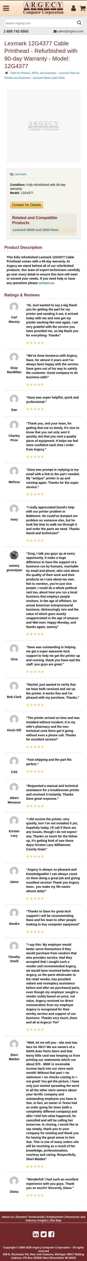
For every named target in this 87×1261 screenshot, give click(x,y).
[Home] (6, 72)
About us (8, 1217)
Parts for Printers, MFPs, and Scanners (33, 73)
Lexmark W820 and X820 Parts (35, 230)
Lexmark (20, 174)
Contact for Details (26, 205)
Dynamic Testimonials (30, 1217)
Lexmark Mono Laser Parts (49, 77)
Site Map (55, 1220)
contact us (46, 283)
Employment (55, 1217)
